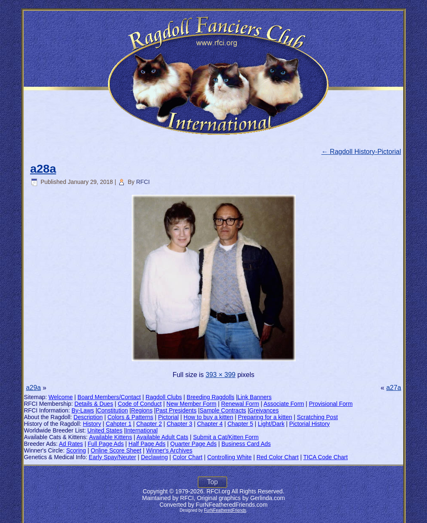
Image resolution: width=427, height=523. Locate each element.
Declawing (154, 457)
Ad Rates (71, 443)
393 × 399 (221, 374)
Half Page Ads (147, 443)
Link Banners (255, 397)
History (92, 423)
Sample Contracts (223, 410)
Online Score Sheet (116, 450)
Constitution (112, 410)
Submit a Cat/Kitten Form (226, 437)
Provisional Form (331, 403)
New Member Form (191, 403)
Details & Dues (94, 403)
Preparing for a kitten (265, 417)
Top (212, 481)
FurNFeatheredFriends (225, 510)
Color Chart (188, 457)
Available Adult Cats (162, 437)
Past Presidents (176, 410)
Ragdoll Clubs (164, 397)
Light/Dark (271, 423)
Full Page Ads (105, 443)
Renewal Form (240, 403)
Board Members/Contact (109, 397)
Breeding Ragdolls (210, 397)
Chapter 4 (210, 423)
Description (88, 417)
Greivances (264, 410)
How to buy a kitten (208, 417)
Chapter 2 (149, 423)
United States (104, 430)
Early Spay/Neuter (112, 457)
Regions (141, 410)
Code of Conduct (140, 403)
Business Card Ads (246, 443)
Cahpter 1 (118, 423)
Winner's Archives (169, 450)
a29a (33, 387)
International (142, 430)
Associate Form (284, 403)
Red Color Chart (277, 457)
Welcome (60, 397)
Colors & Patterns (130, 417)
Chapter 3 (179, 423)
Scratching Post (317, 417)
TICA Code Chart (325, 457)
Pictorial (168, 417)
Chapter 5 (240, 423)
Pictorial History (309, 423)
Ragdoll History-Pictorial (361, 151)
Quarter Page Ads (193, 443)
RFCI (143, 182)
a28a (43, 168)
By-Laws (83, 410)
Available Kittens (110, 437)
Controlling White (229, 457)
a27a (393, 387)
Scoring (76, 450)
